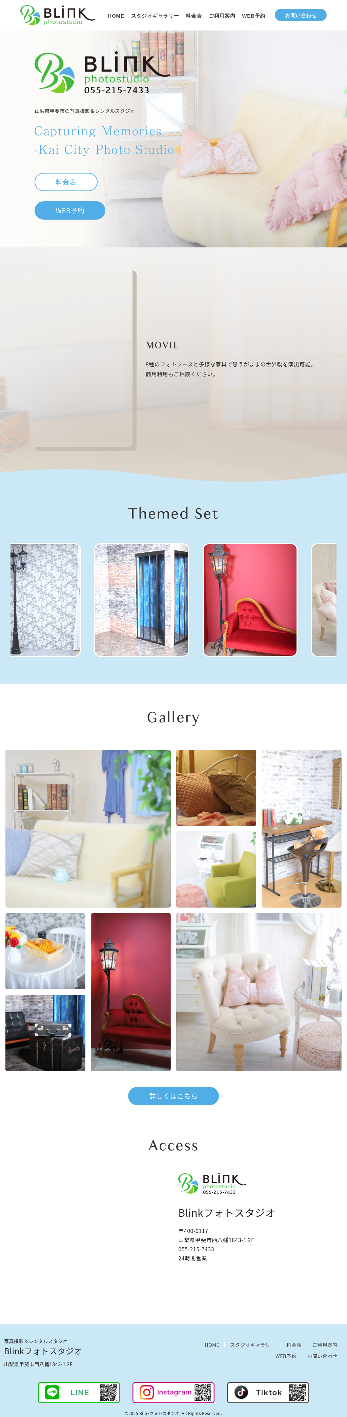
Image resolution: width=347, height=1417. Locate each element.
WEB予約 (253, 16)
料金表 (194, 16)
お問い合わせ (301, 15)
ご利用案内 (222, 16)
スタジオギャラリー (155, 16)
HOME (116, 16)
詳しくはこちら (173, 1096)
